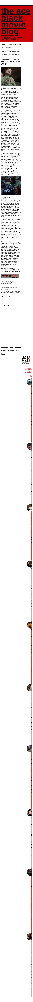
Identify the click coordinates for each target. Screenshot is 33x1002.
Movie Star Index (7, 47)
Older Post (18, 347)
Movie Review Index (15, 44)
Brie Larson (7, 291)
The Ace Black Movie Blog (15, 21)
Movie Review (7, 292)
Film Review (14, 291)
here (10, 283)
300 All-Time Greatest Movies (11, 51)
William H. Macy (15, 292)
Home (4, 44)
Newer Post (4, 347)
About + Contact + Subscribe (10, 54)
